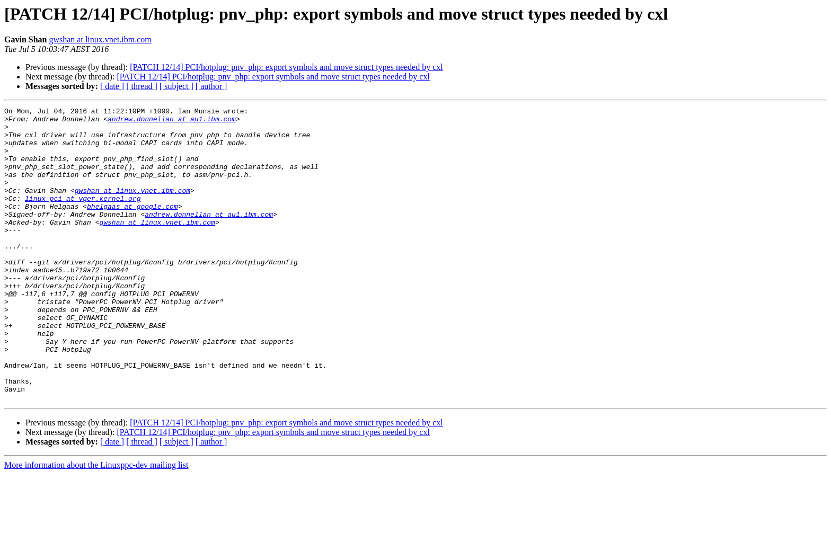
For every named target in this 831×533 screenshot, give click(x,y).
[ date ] (112, 86)
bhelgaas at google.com (132, 227)
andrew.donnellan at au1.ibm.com (172, 122)
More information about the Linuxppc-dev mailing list (96, 523)
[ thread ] (141, 86)
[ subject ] (176, 86)
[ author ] (211, 86)
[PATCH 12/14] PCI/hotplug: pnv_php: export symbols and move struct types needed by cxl (286, 67)
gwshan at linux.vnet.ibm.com (100, 39)
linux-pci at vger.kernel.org (82, 217)
